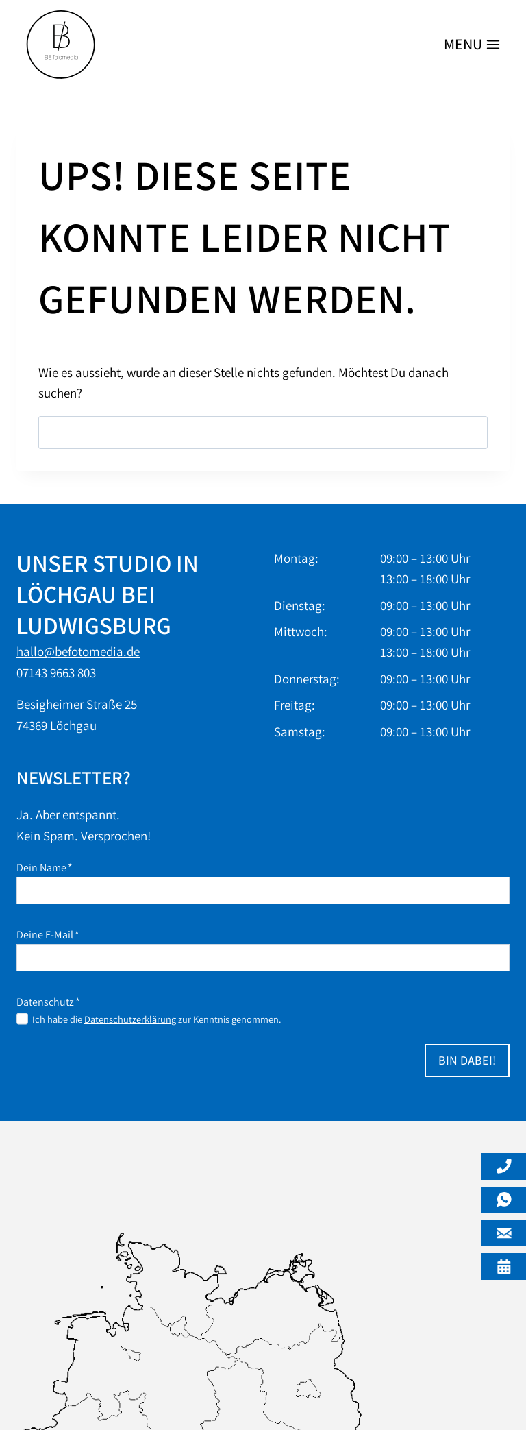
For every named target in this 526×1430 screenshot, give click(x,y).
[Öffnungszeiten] (503, 1266)
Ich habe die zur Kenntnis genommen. (156, 1019)
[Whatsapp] (503, 1200)
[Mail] (503, 1233)
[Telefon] (503, 1166)
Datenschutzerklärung (130, 1019)
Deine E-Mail (47, 935)
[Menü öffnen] (469, 45)
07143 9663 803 (56, 672)
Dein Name (44, 867)
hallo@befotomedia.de (78, 651)
